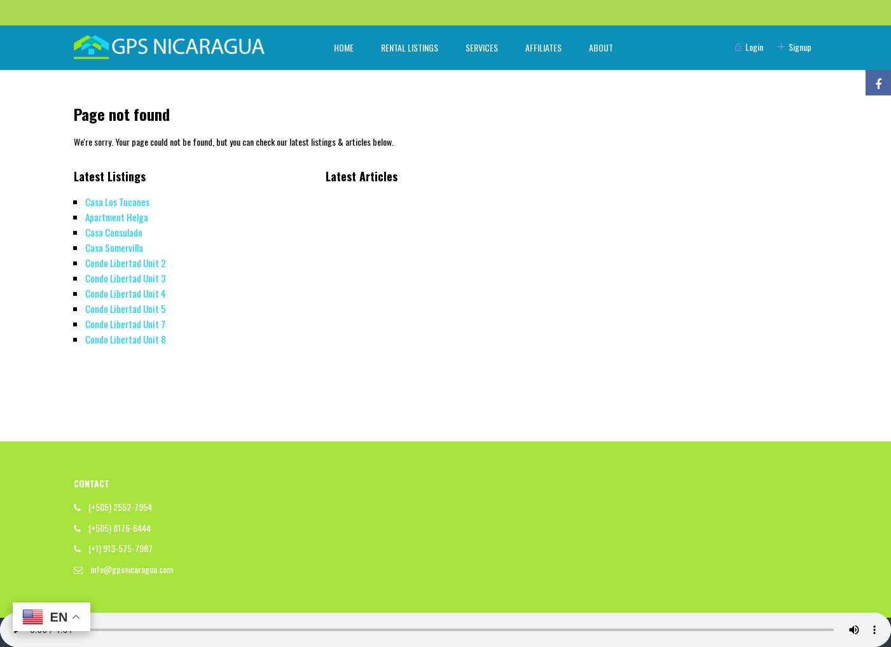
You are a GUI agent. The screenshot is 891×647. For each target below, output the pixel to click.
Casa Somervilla (114, 247)
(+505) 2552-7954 (120, 506)
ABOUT (601, 47)
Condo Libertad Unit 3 (125, 278)
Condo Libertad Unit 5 (125, 309)
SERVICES (482, 47)
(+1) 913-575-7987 (120, 548)
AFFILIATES (543, 47)
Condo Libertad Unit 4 (125, 293)
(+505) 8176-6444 (119, 527)
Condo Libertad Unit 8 (125, 339)
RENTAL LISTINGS (409, 47)
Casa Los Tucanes (117, 202)
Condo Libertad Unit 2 (125, 263)
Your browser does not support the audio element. (445, 630)
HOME (344, 47)
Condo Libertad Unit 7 (125, 324)
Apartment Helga (116, 217)
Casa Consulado (113, 232)
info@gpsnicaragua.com (131, 569)
